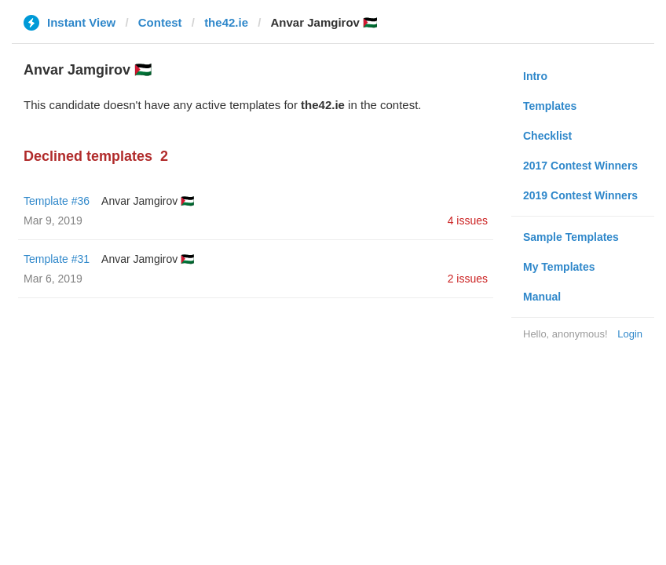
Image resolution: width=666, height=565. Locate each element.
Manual (542, 296)
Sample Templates (571, 237)
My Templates (559, 267)
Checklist (547, 135)
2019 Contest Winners (580, 195)
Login (629, 334)
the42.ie (226, 22)
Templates (549, 106)
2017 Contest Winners (580, 165)
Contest (160, 22)
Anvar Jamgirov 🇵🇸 (147, 201)
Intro (535, 76)
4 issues (468, 220)
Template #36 (57, 201)
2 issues (468, 278)
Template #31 (57, 259)
